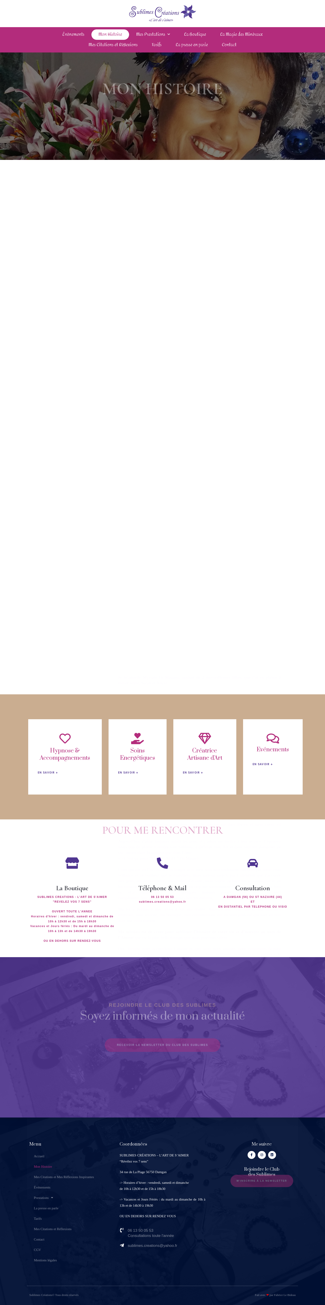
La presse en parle (192, 45)
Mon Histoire (110, 34)
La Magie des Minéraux (241, 34)
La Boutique (195, 34)
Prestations (43, 1198)
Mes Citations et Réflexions (113, 45)
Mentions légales (45, 1260)
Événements (73, 34)
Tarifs (157, 45)
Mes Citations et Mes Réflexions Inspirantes (64, 1177)
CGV (37, 1250)
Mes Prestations (153, 34)
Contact (229, 45)
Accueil (39, 1156)
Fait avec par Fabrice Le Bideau (275, 1295)
